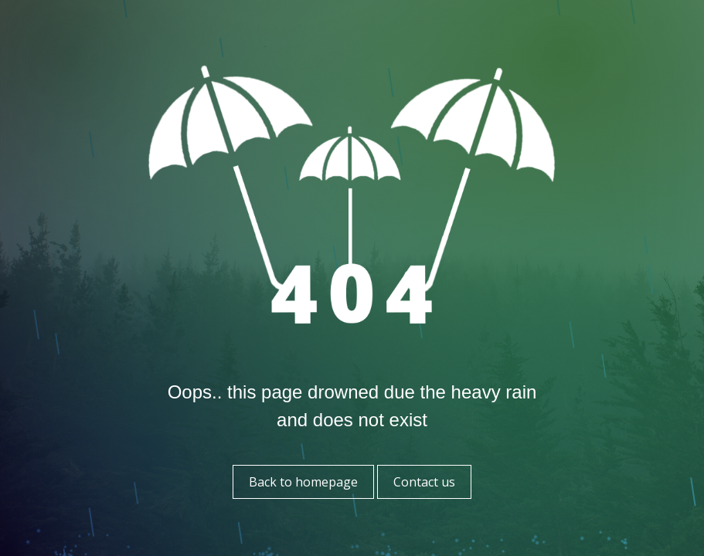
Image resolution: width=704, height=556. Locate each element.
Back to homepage (303, 481)
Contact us (424, 481)
